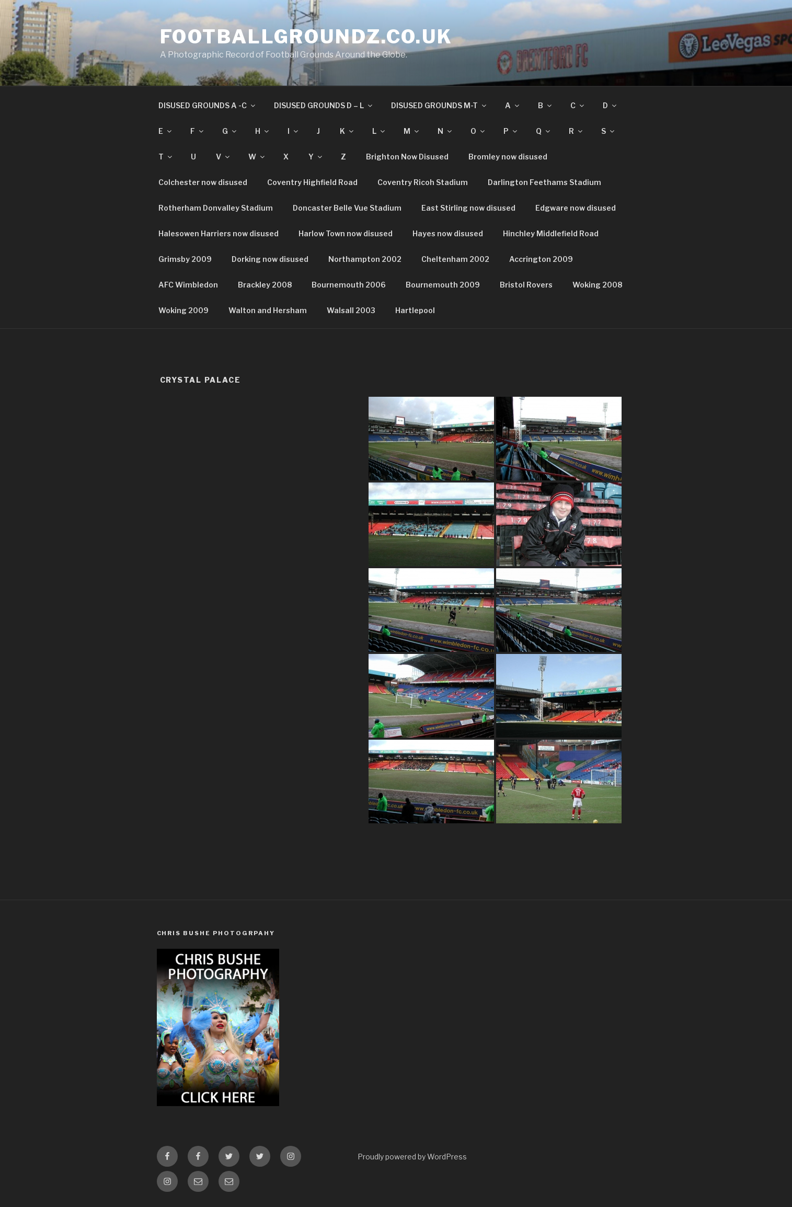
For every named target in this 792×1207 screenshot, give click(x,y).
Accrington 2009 (541, 259)
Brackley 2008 (265, 284)
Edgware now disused (575, 207)
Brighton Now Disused (407, 156)
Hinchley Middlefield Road (551, 233)
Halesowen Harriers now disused (218, 233)
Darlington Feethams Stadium (544, 182)
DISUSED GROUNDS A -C (207, 105)
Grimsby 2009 (185, 259)
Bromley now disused (507, 156)
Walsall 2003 (351, 310)
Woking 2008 (597, 284)
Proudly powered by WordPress (412, 1156)
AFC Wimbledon (188, 284)
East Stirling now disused (468, 207)
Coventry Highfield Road (312, 182)
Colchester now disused (202, 182)
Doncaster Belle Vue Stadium (347, 207)
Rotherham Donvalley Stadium (215, 207)
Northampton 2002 (364, 259)
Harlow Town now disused (346, 233)
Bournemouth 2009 (443, 284)
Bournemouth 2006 (349, 284)
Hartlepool (415, 310)
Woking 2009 (183, 310)
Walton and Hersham (267, 310)
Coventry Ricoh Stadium (422, 182)
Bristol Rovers (526, 284)
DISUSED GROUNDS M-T (439, 105)
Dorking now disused (270, 259)
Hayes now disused (447, 233)
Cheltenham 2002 (455, 259)
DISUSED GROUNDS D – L (324, 105)
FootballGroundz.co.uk (306, 36)
